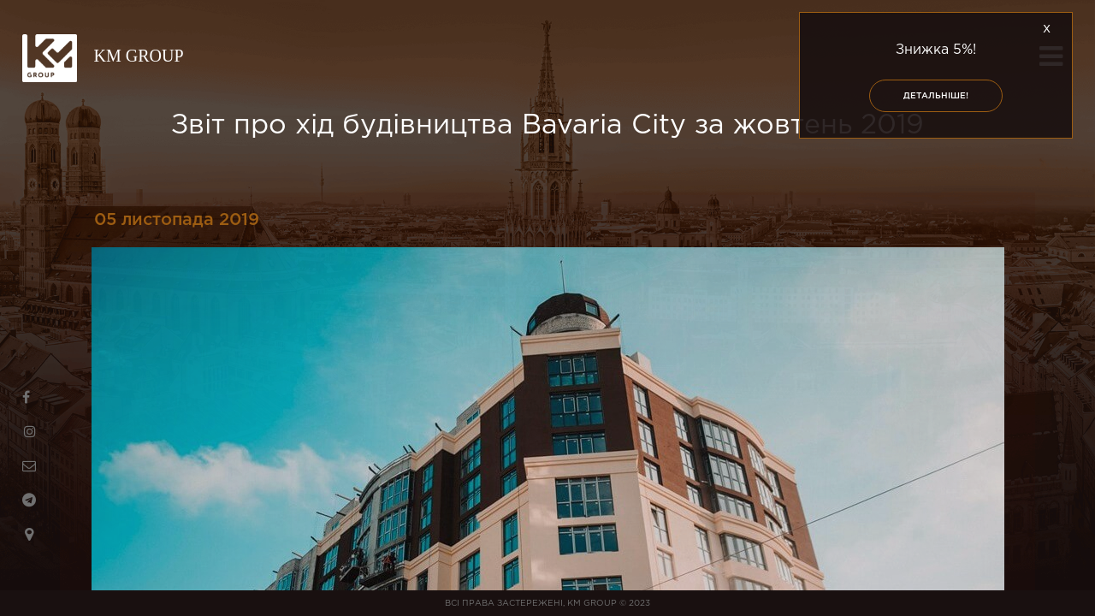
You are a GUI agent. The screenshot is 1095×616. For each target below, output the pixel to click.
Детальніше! (935, 96)
